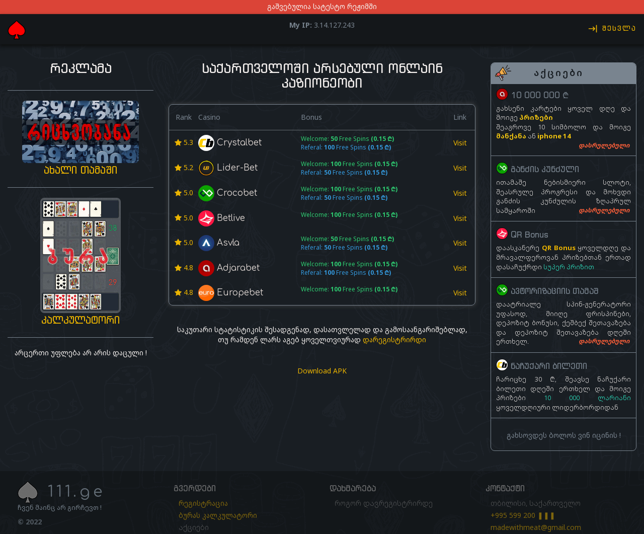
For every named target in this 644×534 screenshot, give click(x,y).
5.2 (184, 167)
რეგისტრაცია (203, 503)
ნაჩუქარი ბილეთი (549, 366)
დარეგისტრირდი (394, 339)
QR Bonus (529, 235)
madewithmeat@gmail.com (536, 527)
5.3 (184, 142)
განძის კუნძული (545, 170)
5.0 (184, 192)
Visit (460, 142)
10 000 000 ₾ (540, 95)
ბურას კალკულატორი (218, 515)
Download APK (322, 370)
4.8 (184, 267)
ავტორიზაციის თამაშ (555, 291)
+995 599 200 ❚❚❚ (523, 515)
